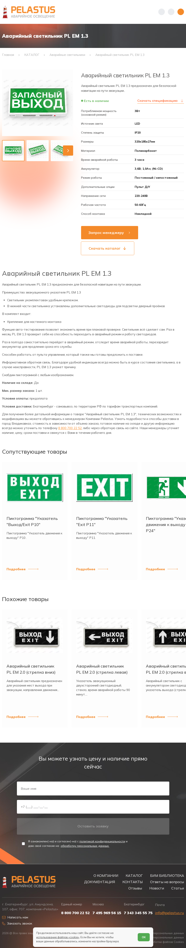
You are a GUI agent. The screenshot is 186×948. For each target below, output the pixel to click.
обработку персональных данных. (85, 846)
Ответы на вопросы (167, 882)
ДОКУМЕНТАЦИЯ (99, 882)
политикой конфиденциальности (102, 841)
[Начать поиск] (171, 12)
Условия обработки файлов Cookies (159, 942)
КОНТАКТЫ (132, 882)
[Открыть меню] (180, 12)
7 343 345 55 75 (138, 913)
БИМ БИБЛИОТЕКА (167, 875)
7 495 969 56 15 (106, 913)
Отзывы (135, 888)
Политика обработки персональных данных (154, 933)
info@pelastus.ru (169, 912)
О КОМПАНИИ (106, 875)
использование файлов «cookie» (57, 937)
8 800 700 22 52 (70, 428)
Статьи (177, 888)
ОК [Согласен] (144, 937)
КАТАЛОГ (134, 875)
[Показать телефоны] (161, 12)
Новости (156, 888)
